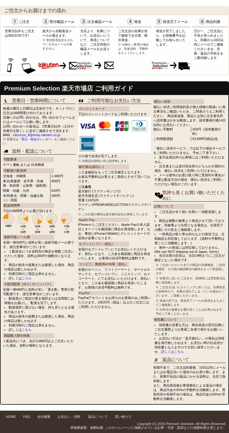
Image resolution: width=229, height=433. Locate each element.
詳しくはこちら (172, 351)
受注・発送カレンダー (36, 139)
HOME (11, 416)
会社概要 (43, 416)
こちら (27, 278)
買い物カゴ (123, 416)
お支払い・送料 (69, 416)
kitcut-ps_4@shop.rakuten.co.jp (36, 135)
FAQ (26, 416)
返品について (98, 416)
